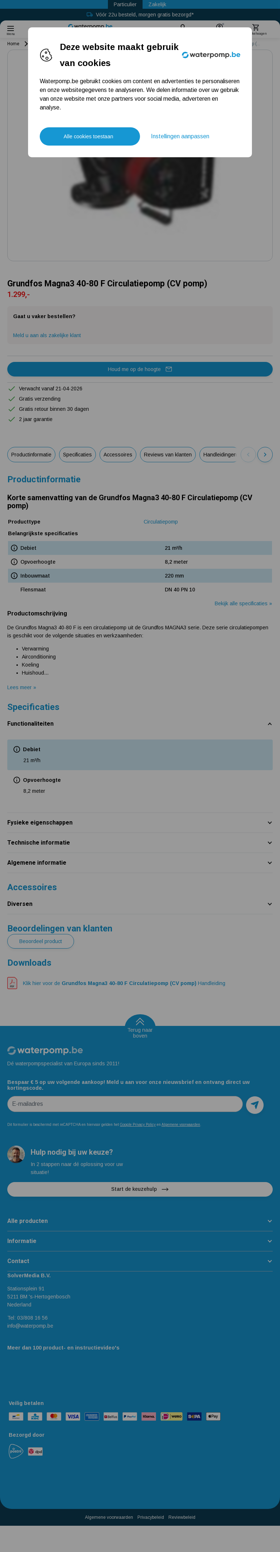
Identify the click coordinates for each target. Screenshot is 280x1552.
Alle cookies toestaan (88, 136)
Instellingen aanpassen (180, 136)
